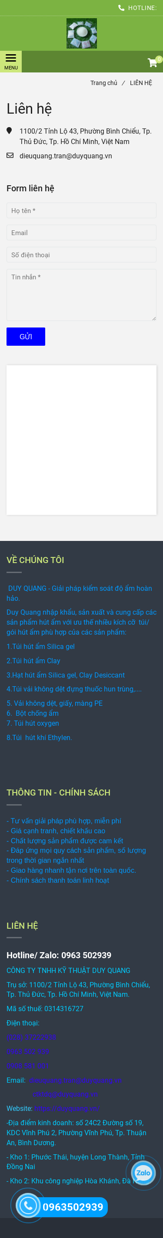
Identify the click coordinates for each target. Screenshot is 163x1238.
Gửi (26, 337)
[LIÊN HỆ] (81, 33)
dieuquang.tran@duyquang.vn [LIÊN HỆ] (66, 156)
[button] (152, 64)
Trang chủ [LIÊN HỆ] (107, 82)
